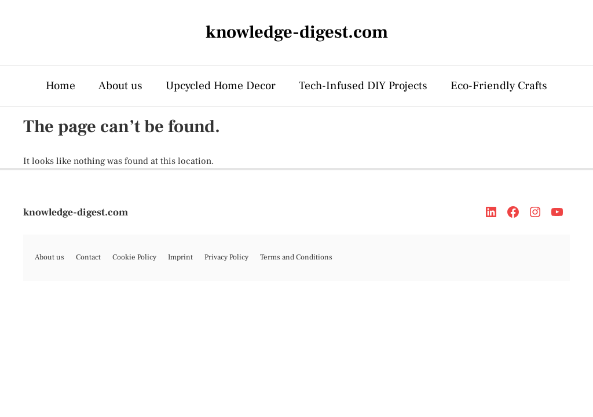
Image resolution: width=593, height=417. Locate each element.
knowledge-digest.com (75, 212)
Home (60, 85)
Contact (88, 257)
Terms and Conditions (296, 257)
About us (120, 85)
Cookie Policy (134, 257)
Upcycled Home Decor (221, 85)
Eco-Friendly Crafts (499, 85)
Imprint (180, 257)
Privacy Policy (226, 257)
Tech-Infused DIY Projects (363, 85)
